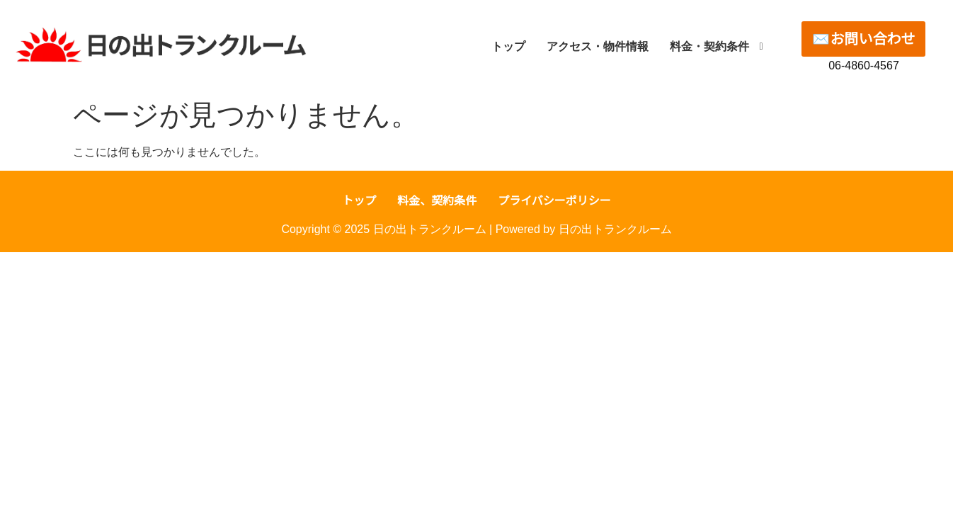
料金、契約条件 (436, 201)
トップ (359, 201)
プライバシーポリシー (554, 201)
